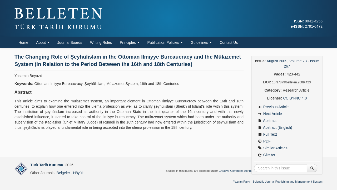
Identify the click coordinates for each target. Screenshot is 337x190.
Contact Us (229, 42)
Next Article (270, 114)
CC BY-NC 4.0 (295, 98)
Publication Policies (165, 42)
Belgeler (63, 173)
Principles (130, 42)
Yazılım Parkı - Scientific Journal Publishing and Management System (278, 181)
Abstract (267, 120)
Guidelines (201, 42)
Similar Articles (273, 148)
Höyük (78, 173)
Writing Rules (101, 42)
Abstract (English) (275, 127)
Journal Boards (69, 42)
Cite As (266, 155)
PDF (264, 141)
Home (23, 42)
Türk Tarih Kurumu (46, 165)
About (42, 42)
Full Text (267, 134)
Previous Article (273, 107)
